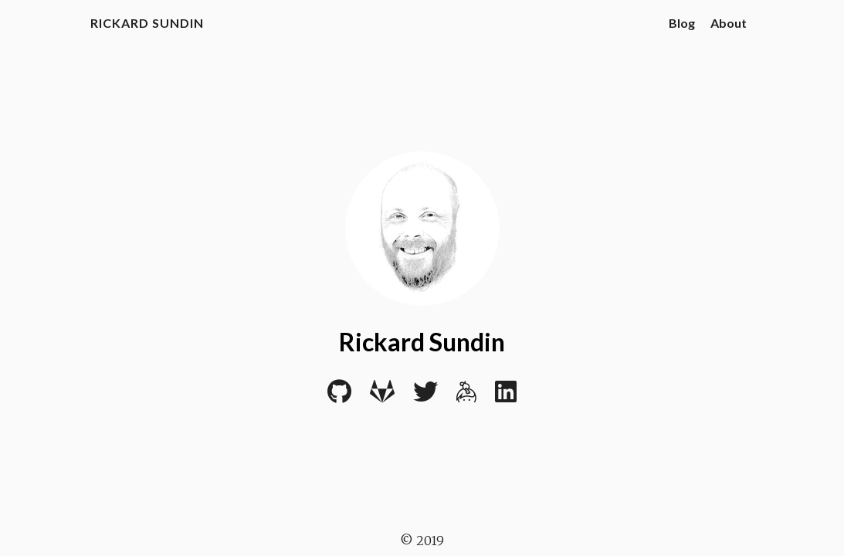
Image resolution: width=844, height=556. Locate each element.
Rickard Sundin (147, 22)
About (728, 22)
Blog (682, 22)
